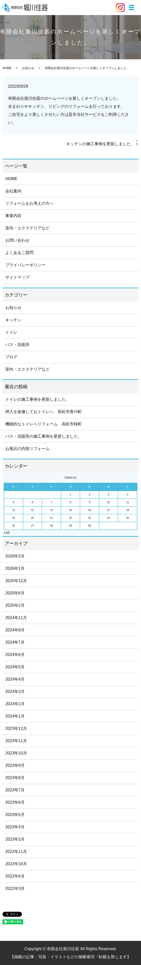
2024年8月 (15, 630)
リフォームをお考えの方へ (29, 203)
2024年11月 (16, 618)
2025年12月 (16, 581)
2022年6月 (15, 876)
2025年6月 (15, 593)
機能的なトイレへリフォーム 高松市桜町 (43, 424)
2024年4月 (15, 679)
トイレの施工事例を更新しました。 (37, 399)
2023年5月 (15, 814)
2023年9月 (15, 765)
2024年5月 (15, 667)
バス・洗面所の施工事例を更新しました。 (43, 436)
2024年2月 (15, 704)
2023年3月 (15, 839)
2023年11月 (16, 741)
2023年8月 (15, 778)
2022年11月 (16, 851)
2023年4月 (15, 827)
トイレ (11, 332)
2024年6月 (15, 654)
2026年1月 (15, 568)
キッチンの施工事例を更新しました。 (100, 144)
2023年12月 (16, 728)
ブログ (11, 357)
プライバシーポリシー (25, 265)
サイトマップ (17, 277)
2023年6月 (15, 802)
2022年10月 (16, 864)
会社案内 (13, 191)
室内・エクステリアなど (27, 228)
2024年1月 (15, 716)
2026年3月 (15, 556)
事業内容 (13, 216)
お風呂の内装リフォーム (27, 448)
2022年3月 (15, 888)
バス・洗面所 (17, 344)
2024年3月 (15, 691)
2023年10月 (16, 753)
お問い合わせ (17, 240)
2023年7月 (15, 790)
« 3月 (7, 532)
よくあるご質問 (19, 252)
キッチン (13, 320)
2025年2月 (15, 605)
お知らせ (28, 68)
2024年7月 (15, 642)
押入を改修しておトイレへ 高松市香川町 (43, 412)
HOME (7, 68)
